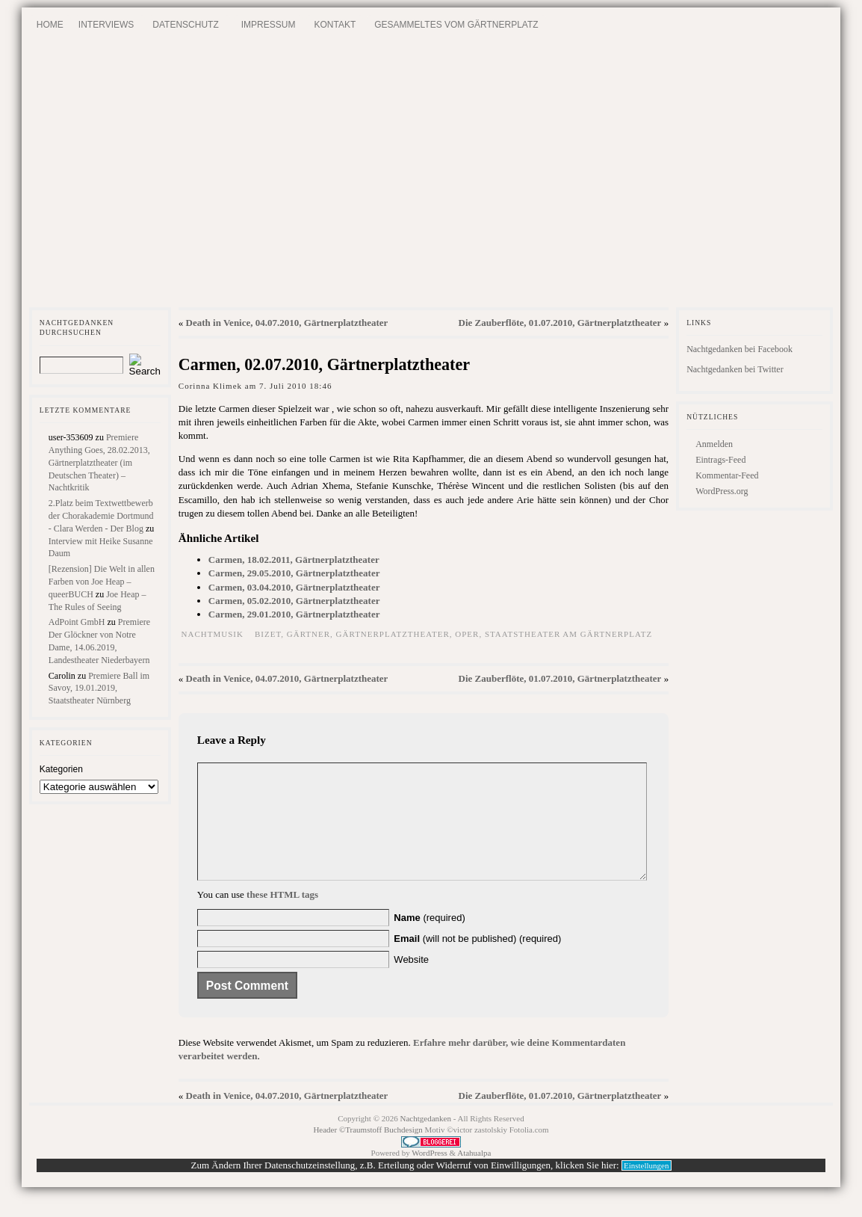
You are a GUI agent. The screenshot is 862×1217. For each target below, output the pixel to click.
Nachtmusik (213, 633)
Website (411, 982)
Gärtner (308, 633)
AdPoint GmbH (77, 622)
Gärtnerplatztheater (393, 633)
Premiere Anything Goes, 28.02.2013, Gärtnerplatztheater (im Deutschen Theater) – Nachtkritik (99, 462)
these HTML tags (282, 916)
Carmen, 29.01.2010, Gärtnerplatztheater (294, 614)
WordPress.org (721, 491)
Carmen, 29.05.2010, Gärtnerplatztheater (294, 573)
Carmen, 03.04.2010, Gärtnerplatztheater (294, 587)
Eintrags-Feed (720, 460)
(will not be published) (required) (477, 961)
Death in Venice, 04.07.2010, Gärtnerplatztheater (287, 322)
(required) (429, 940)
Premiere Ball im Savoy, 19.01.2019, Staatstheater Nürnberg (99, 688)
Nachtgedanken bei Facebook (739, 349)
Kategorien (61, 769)
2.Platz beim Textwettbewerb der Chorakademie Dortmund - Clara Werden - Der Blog (101, 516)
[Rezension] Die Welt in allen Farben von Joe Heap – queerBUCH (102, 582)
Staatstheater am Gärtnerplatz (568, 633)
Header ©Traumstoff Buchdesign (368, 1151)
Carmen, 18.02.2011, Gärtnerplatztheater (293, 559)
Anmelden (714, 444)
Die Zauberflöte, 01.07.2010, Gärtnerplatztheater (560, 322)
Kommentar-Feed (726, 475)
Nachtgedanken (425, 1140)
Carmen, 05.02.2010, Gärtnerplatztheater (294, 600)
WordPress (429, 1175)
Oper (467, 633)
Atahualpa (474, 1175)
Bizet (268, 633)
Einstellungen (646, 1187)
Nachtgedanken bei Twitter (735, 369)
